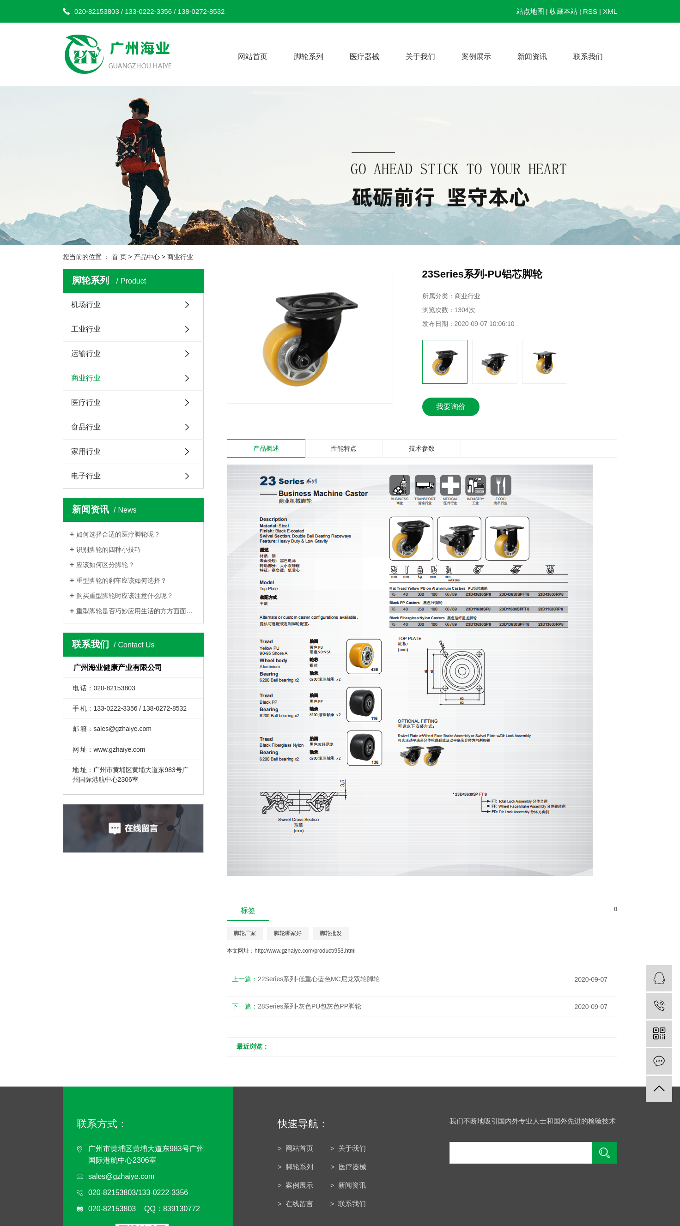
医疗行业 (86, 402)
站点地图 (530, 11)
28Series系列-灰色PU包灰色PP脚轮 (309, 1006)
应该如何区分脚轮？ (105, 564)
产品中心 (147, 256)
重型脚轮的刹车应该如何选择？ (121, 580)
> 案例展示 (295, 1185)
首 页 (119, 256)
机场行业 (86, 304)
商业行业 (180, 256)
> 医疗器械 (348, 1167)
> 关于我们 (348, 1148)
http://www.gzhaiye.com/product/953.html (305, 951)
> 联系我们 (348, 1204)
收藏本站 (563, 11)
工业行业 (86, 329)
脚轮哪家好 (288, 933)
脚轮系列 (308, 56)
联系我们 (588, 56)
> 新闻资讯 (348, 1185)
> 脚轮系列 (296, 1167)
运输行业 (86, 353)
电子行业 (86, 476)
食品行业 (86, 427)
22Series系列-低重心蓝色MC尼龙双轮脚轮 (319, 979)
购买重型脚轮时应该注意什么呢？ (124, 595)
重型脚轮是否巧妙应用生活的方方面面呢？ (136, 611)
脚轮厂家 (245, 933)
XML (610, 11)
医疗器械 (364, 56)
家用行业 (86, 451)
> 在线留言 (295, 1204)
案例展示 (476, 56)
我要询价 (451, 407)
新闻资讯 (532, 56)
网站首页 (252, 56)
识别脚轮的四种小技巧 (109, 549)
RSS (590, 11)
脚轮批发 (331, 933)
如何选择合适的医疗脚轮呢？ (118, 534)
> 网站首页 (295, 1148)
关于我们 (420, 56)
